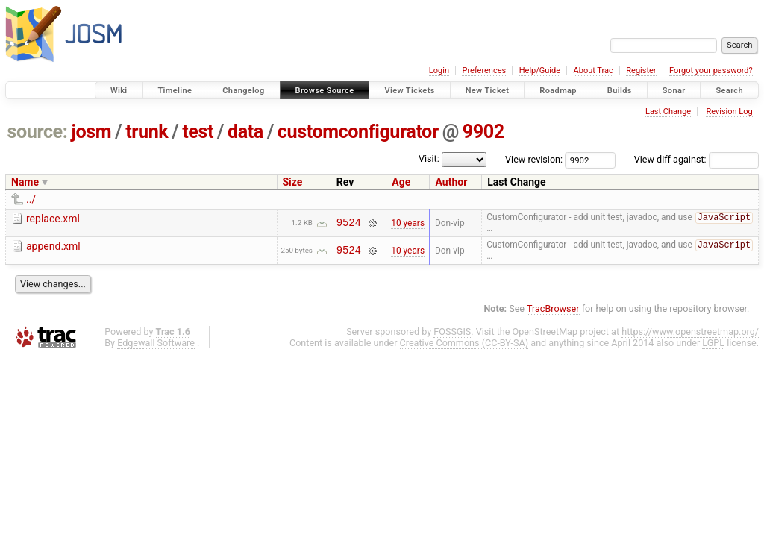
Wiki (119, 90)
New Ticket (488, 90)
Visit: (429, 158)
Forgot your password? (711, 70)
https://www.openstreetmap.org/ (690, 333)
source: (37, 131)
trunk (146, 131)
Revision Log (729, 111)
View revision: (534, 159)
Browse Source (324, 90)
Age (401, 182)
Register (641, 70)
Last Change (668, 111)
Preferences (484, 70)
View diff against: (696, 159)
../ (31, 199)
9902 (483, 131)
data (245, 131)
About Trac (593, 70)
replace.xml (53, 218)
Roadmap (558, 90)
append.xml (53, 247)
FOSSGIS (452, 333)
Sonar (674, 90)
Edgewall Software (156, 344)
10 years (408, 223)
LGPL (713, 344)
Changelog (243, 90)
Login (439, 70)
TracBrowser (553, 309)
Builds (619, 90)
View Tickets (409, 90)
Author (451, 182)
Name (25, 182)
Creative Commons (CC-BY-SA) (464, 344)
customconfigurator (358, 131)
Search (729, 90)
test (197, 131)
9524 (348, 223)
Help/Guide (539, 70)
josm (91, 131)
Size (293, 182)
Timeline (174, 90)
